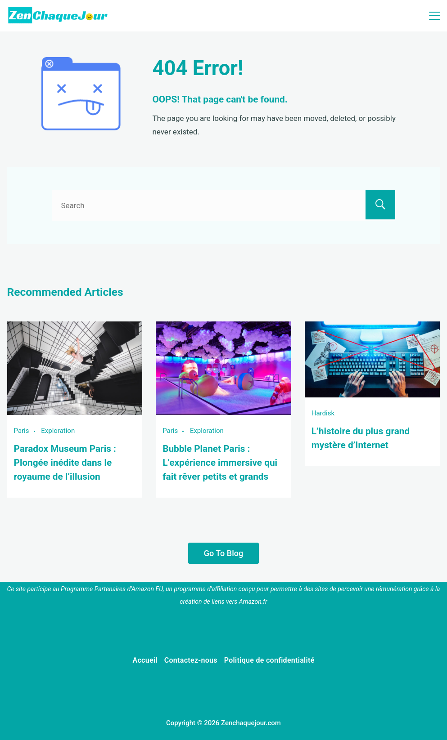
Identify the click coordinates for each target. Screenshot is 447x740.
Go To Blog (223, 553)
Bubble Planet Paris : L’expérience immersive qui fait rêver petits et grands (220, 462)
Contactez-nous (190, 660)
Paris (21, 431)
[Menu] (434, 15)
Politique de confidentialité (269, 660)
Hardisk (323, 413)
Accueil (144, 660)
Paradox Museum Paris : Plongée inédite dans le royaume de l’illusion (65, 462)
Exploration (58, 431)
